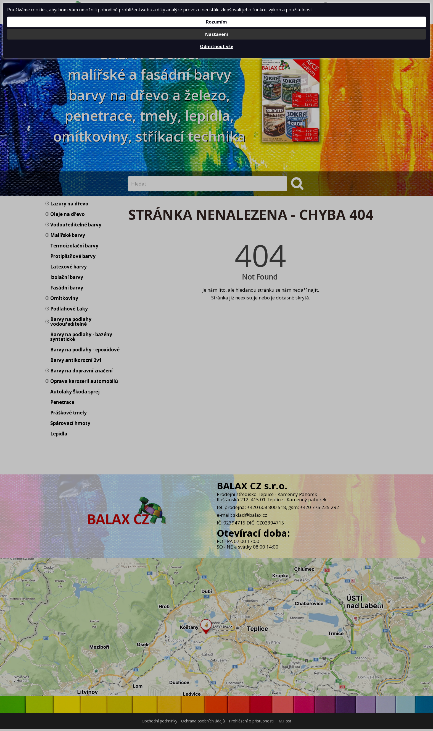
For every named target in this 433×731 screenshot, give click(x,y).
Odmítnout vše (216, 46)
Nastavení (216, 34)
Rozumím (216, 22)
